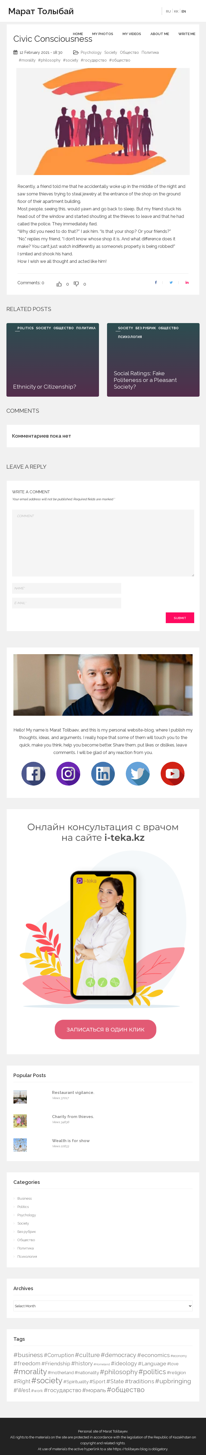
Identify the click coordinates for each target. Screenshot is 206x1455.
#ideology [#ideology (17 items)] (124, 1363)
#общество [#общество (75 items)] (126, 1390)
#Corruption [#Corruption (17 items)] (59, 1355)
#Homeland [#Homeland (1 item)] (102, 1364)
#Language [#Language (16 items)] (152, 1364)
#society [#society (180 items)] (46, 1380)
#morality (27, 60)
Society (110, 52)
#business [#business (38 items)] (28, 1354)
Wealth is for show (71, 1140)
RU (168, 11)
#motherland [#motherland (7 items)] (61, 1372)
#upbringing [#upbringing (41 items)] (173, 1381)
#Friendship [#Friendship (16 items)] (55, 1364)
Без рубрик (145, 328)
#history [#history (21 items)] (82, 1363)
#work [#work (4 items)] (37, 1390)
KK (176, 11)
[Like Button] (59, 284)
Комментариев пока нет (41, 436)
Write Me (186, 34)
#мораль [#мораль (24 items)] (94, 1390)
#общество (119, 60)
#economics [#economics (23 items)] (153, 1355)
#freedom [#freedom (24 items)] (27, 1363)
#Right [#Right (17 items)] (21, 1381)
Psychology (91, 52)
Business (24, 1198)
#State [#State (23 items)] (115, 1381)
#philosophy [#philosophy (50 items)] (119, 1372)
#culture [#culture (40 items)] (87, 1354)
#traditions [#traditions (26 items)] (139, 1381)
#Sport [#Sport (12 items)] (97, 1381)
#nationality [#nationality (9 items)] (87, 1372)
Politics (25, 328)
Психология (130, 337)
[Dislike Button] (76, 284)
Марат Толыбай (41, 11)
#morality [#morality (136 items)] (30, 1371)
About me (159, 34)
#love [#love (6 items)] (172, 1363)
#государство (94, 60)
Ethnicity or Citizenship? (44, 386)
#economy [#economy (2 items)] (179, 1356)
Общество (129, 52)
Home (78, 34)
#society (70, 60)
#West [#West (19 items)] (21, 1390)
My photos (102, 34)
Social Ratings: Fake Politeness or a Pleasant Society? (145, 380)
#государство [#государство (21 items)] (62, 1390)
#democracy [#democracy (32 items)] (118, 1354)
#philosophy (49, 60)
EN (184, 11)
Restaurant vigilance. (73, 1092)
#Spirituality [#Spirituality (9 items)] (76, 1381)
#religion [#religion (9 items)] (176, 1372)
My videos (132, 34)
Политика (150, 52)
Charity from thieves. (73, 1116)
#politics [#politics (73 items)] (152, 1372)
